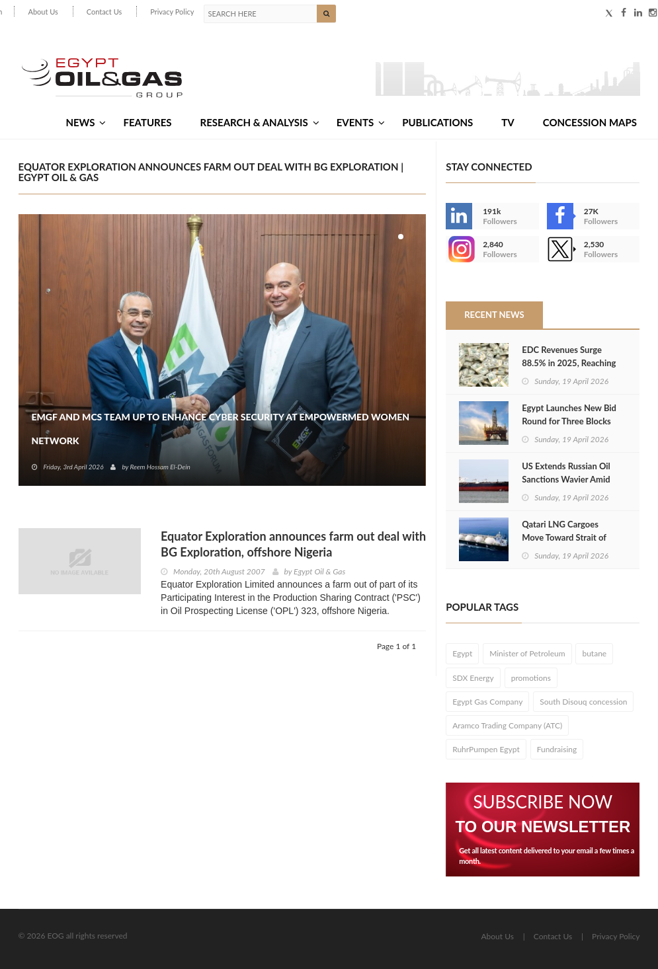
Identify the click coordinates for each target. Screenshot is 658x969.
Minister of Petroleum (527, 653)
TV (507, 122)
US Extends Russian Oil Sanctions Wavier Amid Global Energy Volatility (566, 479)
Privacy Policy (172, 11)
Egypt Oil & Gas (319, 571)
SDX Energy (473, 678)
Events (361, 122)
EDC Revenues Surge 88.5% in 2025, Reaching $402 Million (569, 362)
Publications (437, 122)
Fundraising (557, 749)
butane (594, 653)
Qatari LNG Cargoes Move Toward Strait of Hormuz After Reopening (569, 537)
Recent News (494, 314)
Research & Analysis (259, 122)
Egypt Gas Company (487, 702)
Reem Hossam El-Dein (160, 467)
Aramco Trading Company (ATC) (507, 725)
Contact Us (104, 11)
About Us (43, 11)
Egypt (462, 653)
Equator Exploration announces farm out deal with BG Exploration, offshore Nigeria (293, 544)
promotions (531, 678)
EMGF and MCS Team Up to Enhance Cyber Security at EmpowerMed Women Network (221, 428)
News (85, 122)
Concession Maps (590, 122)
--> (459, 249)
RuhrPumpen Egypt (486, 749)
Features (147, 122)
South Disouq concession (583, 702)
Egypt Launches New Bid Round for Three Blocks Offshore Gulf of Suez (569, 421)
